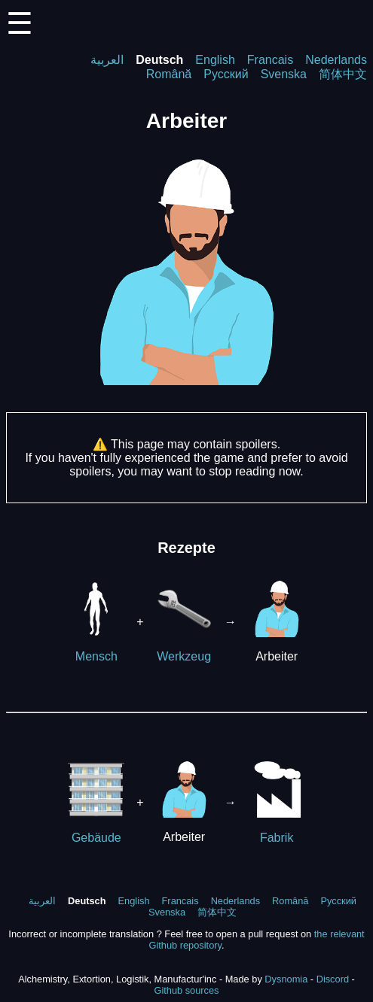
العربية (107, 59)
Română (168, 74)
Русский (225, 74)
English (214, 59)
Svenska (284, 74)
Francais (270, 59)
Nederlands (336, 59)
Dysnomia (285, 979)
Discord (332, 979)
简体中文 (343, 74)
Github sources (186, 990)
